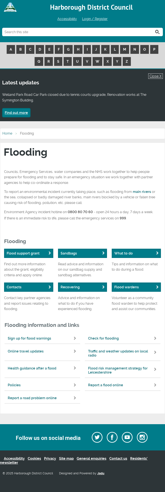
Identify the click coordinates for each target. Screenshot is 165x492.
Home (7, 133)
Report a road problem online (43, 398)
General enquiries (91, 458)
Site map (66, 458)
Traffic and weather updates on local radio (123, 353)
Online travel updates (43, 351)
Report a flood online (123, 385)
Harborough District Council (91, 7)
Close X (156, 76)
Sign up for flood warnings (43, 338)
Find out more (16, 113)
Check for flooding (123, 338)
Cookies (34, 458)
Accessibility (67, 19)
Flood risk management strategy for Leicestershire (123, 370)
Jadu (100, 473)
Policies (43, 385)
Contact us (118, 458)
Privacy (50, 458)
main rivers (142, 192)
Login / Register (95, 19)
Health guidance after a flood (43, 368)
